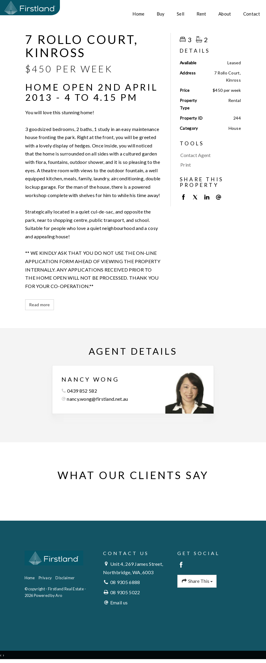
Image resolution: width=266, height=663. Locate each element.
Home (138, 13)
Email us (119, 602)
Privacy (45, 577)
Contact (251, 13)
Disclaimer (65, 577)
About (224, 13)
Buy (161, 13)
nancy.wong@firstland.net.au (97, 399)
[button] (209, 165)
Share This (197, 581)
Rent (201, 13)
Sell (180, 13)
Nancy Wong (90, 379)
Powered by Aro (48, 595)
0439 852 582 (82, 391)
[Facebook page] (181, 565)
